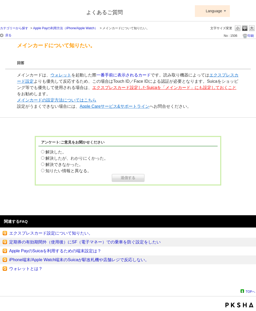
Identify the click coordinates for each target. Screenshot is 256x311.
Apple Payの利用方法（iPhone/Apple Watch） (65, 28)
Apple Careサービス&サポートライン (114, 106)
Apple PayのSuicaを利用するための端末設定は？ (55, 251)
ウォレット (60, 75)
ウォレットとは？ (26, 268)
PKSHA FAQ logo (239, 305)
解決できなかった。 (64, 164)
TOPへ (250, 291)
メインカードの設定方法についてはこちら (56, 100)
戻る (8, 35)
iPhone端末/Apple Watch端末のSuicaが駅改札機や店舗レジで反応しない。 (79, 260)
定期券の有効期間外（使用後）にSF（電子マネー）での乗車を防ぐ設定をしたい (85, 242)
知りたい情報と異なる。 (68, 171)
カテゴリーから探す (14, 28)
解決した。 (55, 152)
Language (214, 11)
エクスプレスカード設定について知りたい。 (51, 233)
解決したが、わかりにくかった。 (76, 158)
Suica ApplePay (39, 11)
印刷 (251, 36)
